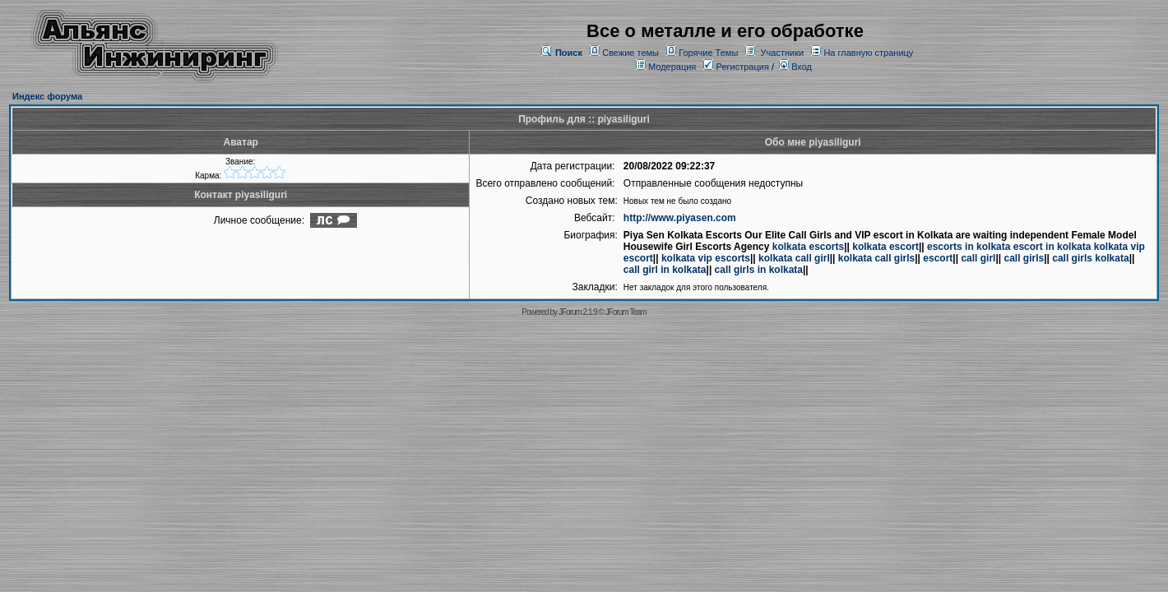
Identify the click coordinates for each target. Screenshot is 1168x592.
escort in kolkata (1052, 246)
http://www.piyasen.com (679, 218)
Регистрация (735, 67)
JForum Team (626, 312)
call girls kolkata (1090, 258)
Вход (795, 67)
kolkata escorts (808, 246)
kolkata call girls (876, 258)
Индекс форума (47, 96)
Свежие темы (630, 53)
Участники (782, 53)
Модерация (672, 67)
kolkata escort (885, 246)
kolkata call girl (794, 258)
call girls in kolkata (759, 269)
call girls (1023, 258)
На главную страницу (868, 53)
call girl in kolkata (665, 269)
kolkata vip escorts (705, 258)
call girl (978, 258)
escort (937, 258)
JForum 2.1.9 (578, 312)
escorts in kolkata (968, 246)
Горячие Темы (708, 53)
